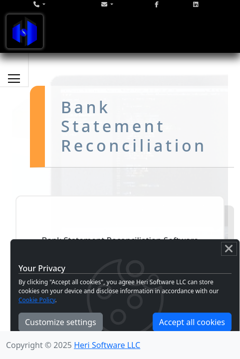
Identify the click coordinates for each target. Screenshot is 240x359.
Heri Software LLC (107, 345)
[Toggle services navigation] (14, 78)
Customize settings (60, 322)
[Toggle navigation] (24, 31)
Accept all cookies (192, 322)
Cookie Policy (36, 300)
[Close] (229, 249)
